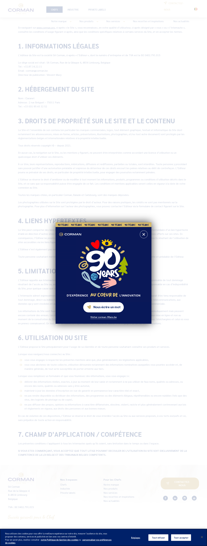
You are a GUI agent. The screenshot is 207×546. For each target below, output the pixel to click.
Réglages (135, 540)
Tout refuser (158, 540)
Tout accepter (181, 540)
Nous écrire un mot (103, 307)
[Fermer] (201, 540)
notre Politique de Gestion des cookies (59, 543)
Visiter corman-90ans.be (103, 317)
